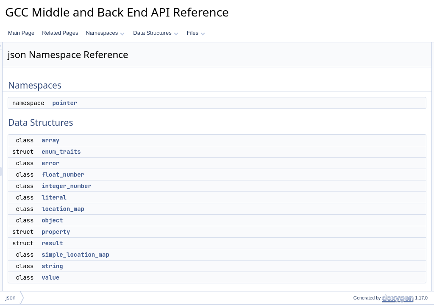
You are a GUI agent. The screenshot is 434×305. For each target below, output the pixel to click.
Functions (350, 289)
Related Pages (60, 33)
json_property (361, 243)
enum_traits (166, 151)
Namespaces (105, 33)
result (158, 243)
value (156, 277)
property (161, 232)
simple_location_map (181, 254)
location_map (168, 209)
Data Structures (155, 33)
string (158, 266)
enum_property (363, 261)
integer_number (172, 186)
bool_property (361, 233)
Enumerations (355, 271)
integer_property (364, 224)
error (156, 163)
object (158, 220)
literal (159, 197)
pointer (170, 103)
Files (196, 33)
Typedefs (349, 196)
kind (351, 280)
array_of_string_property (374, 252)
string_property (363, 215)
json (11, 297)
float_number (168, 174)
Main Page (21, 33)
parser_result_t (363, 205)
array (156, 140)
